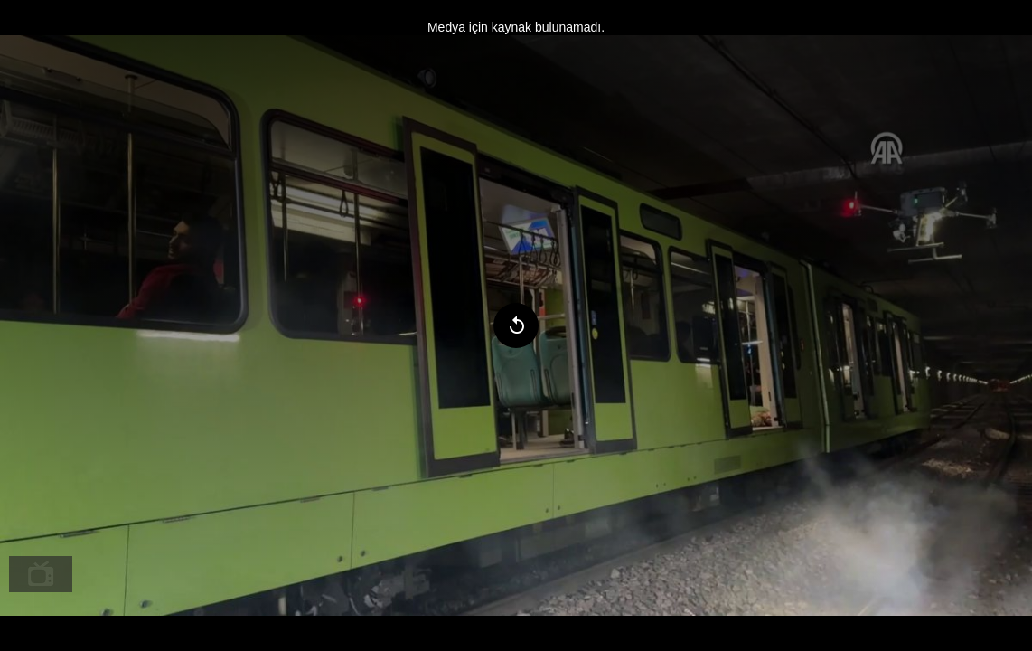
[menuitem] (40, 574)
